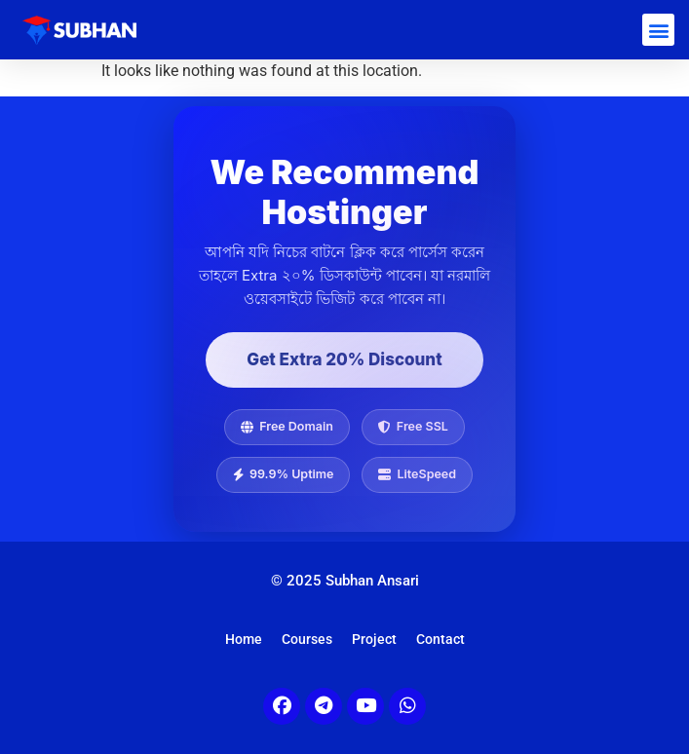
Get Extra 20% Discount (344, 359)
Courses (307, 639)
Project (374, 639)
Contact (440, 639)
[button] (658, 30)
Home (243, 639)
